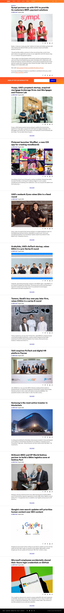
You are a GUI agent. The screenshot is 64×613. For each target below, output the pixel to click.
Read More (32, 135)
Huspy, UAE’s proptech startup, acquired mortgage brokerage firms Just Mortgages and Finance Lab (31, 90)
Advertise (8, 610)
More (27, 1)
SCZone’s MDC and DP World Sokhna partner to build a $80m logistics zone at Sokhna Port (30, 457)
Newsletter (13, 610)
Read (14, 1)
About (23, 1)
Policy (18, 610)
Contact (33, 1)
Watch (18, 1)
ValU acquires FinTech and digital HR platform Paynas (30, 67)
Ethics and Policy (19, 72)
